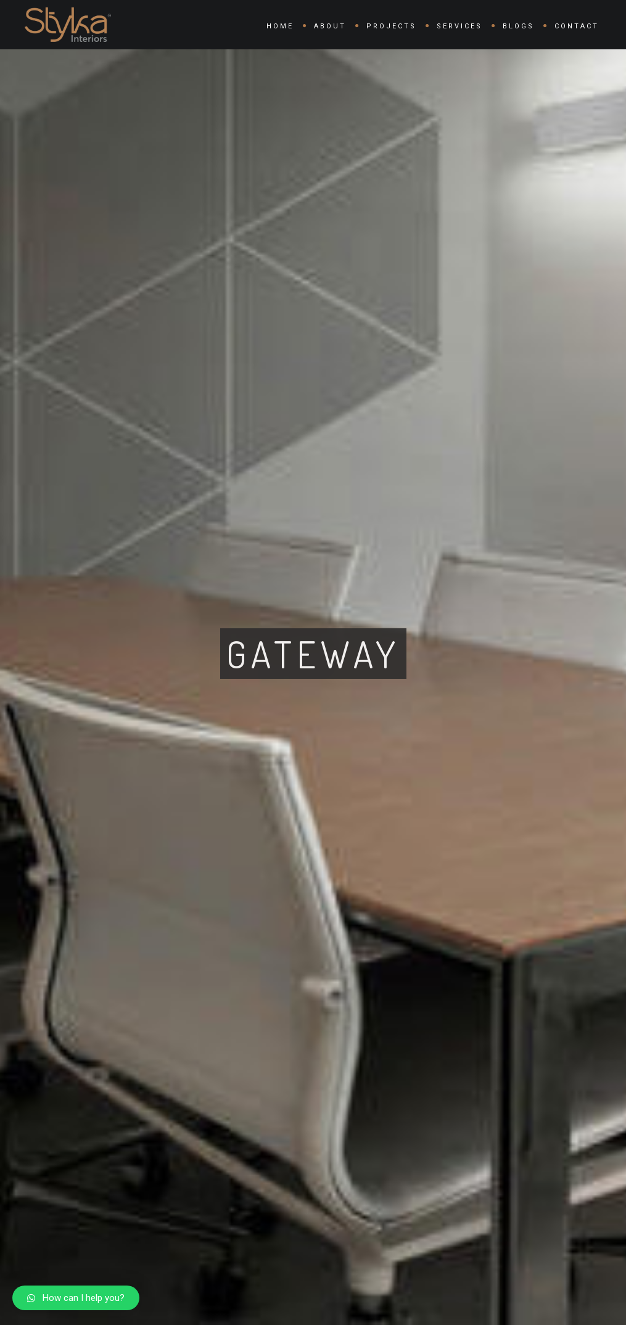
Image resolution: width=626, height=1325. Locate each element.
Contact (576, 26)
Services (459, 26)
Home (280, 26)
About (330, 26)
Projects (391, 26)
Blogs (518, 26)
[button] (75, 1298)
